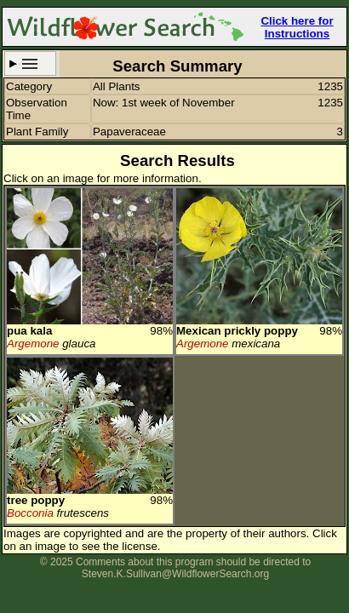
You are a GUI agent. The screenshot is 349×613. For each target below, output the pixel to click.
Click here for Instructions (296, 27)
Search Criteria (30, 63)
